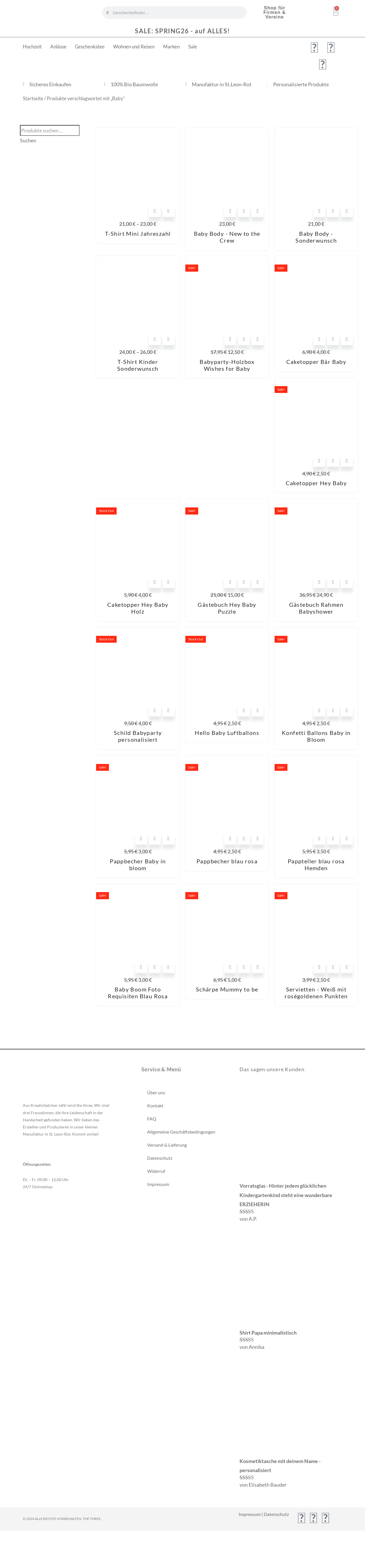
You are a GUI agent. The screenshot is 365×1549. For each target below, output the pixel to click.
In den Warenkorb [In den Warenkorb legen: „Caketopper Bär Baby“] (319, 339)
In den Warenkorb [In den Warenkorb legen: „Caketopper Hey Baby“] (319, 461)
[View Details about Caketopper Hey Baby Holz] (169, 582)
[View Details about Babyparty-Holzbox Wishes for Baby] (257, 339)
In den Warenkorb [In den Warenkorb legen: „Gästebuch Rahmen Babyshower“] (319, 582)
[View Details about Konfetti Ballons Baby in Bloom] (347, 710)
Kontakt (155, 1105)
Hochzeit (32, 47)
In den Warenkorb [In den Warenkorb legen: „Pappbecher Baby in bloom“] (141, 839)
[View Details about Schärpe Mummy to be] (257, 967)
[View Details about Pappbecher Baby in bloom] (169, 839)
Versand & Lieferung (167, 1145)
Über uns (156, 1092)
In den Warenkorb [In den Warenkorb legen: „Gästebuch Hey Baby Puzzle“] (230, 582)
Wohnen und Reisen (134, 47)
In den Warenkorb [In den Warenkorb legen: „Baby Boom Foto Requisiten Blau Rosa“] (141, 967)
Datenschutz (159, 1158)
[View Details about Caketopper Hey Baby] (347, 461)
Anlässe (58, 47)
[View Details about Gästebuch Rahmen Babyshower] (347, 582)
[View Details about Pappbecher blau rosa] (257, 839)
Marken (171, 47)
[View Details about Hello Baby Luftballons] (257, 710)
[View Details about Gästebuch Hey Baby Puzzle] (257, 582)
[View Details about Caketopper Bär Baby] (347, 339)
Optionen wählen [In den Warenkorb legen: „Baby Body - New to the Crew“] (230, 211)
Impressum (158, 1184)
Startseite (33, 98)
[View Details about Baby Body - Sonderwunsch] (347, 211)
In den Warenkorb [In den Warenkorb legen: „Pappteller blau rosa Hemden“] (319, 839)
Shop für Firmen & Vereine (274, 12)
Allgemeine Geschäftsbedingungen (181, 1131)
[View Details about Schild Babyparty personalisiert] (169, 710)
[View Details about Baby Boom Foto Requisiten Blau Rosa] (169, 967)
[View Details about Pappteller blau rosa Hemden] (347, 839)
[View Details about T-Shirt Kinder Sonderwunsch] (169, 339)
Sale (192, 47)
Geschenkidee (90, 47)
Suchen (28, 141)
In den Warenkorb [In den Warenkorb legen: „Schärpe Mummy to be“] (230, 967)
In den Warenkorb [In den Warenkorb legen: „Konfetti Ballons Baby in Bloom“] (319, 710)
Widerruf (156, 1171)
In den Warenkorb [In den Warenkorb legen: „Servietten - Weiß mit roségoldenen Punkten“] (319, 967)
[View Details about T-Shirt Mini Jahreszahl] (169, 211)
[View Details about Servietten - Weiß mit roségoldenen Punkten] (347, 967)
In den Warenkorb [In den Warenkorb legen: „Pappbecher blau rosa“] (230, 839)
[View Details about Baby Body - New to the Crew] (257, 211)
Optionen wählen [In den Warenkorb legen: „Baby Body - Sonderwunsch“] (319, 211)
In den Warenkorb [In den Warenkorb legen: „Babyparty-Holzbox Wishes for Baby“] (230, 339)
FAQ (151, 1118)
